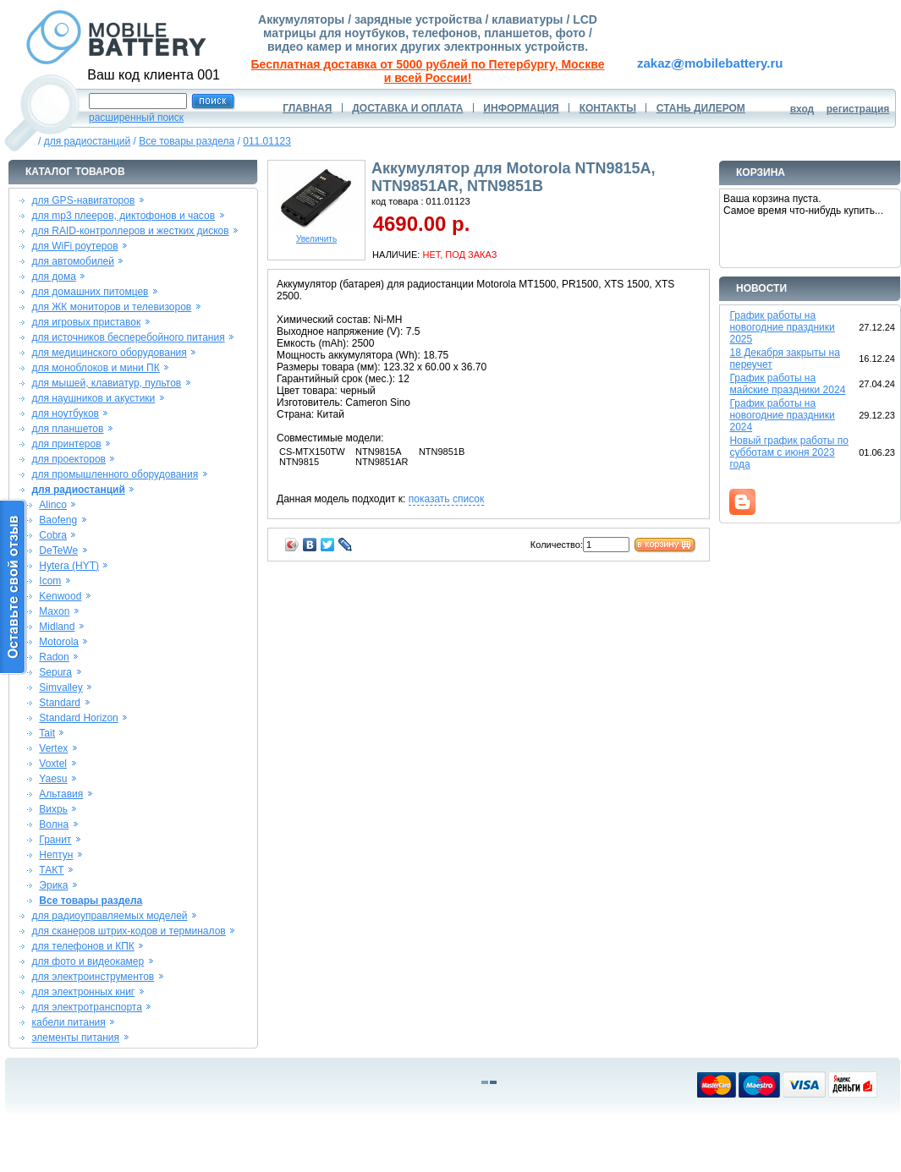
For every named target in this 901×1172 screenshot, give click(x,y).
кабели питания (68, 1022)
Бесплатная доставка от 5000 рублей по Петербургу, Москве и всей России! (428, 71)
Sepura (55, 672)
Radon (54, 657)
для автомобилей (72, 261)
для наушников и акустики (93, 398)
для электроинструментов (92, 977)
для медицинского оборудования (108, 353)
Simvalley (60, 687)
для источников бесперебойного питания (127, 337)
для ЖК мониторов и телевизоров (111, 307)
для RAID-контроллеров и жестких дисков (129, 231)
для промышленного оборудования (114, 474)
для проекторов (68, 459)
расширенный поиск (136, 117)
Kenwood (60, 596)
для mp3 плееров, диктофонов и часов (123, 216)
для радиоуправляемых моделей (109, 916)
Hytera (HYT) (69, 566)
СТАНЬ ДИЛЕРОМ (701, 108)
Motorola (59, 642)
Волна (54, 824)
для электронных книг (83, 992)
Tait (47, 733)
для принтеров (66, 444)
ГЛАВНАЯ (307, 108)
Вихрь (53, 809)
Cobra (53, 535)
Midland (56, 627)
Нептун (56, 855)
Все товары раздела (186, 141)
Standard (59, 703)
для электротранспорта (86, 1007)
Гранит (55, 840)
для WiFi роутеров (74, 246)
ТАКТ (51, 870)
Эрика (53, 885)
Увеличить (316, 235)
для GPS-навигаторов (83, 200)
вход (802, 109)
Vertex (53, 748)
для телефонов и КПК (82, 946)
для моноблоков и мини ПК (95, 368)
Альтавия (61, 794)
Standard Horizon (78, 718)
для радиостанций (87, 141)
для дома (53, 276)
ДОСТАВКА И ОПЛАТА (407, 108)
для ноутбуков (65, 413)
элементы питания (75, 1037)
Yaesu (53, 779)
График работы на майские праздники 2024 (787, 384)
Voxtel (53, 763)
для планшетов (67, 429)
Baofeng (58, 520)
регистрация (858, 109)
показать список (446, 499)
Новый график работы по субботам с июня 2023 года (789, 452)
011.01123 (267, 141)
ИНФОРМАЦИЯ (520, 108)
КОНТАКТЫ (608, 108)
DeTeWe (58, 550)
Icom (50, 581)
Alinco (53, 505)
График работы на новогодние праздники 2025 (781, 327)
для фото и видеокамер (87, 961)
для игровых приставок (85, 322)
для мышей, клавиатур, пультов (106, 383)
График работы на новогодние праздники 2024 (781, 415)
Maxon (54, 611)
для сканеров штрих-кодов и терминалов (128, 931)
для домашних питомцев (89, 292)
